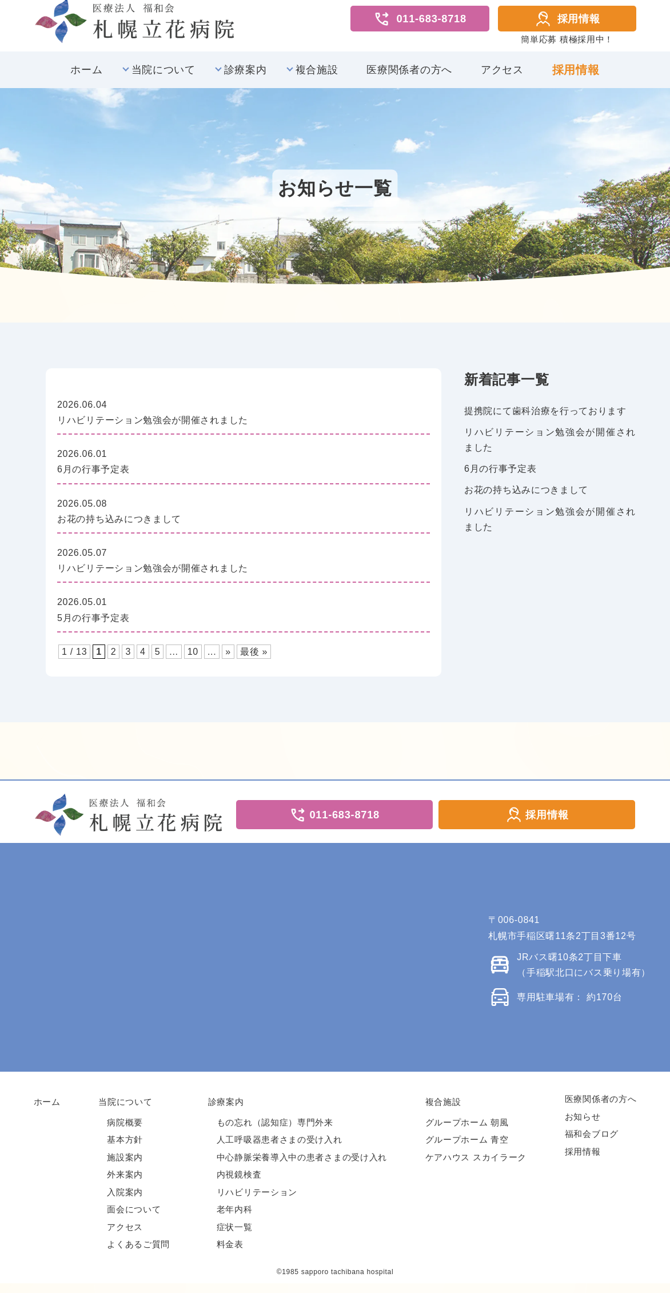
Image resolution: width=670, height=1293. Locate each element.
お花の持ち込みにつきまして (526, 497)
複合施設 (317, 76)
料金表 (230, 1254)
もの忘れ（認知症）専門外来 (275, 1131)
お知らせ (583, 1126)
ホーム (86, 76)
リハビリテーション (257, 1201)
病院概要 (125, 1131)
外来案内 (125, 1184)
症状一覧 (235, 1236)
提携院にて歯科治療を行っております (545, 418)
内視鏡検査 (239, 1184)
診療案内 (245, 76)
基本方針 (125, 1149)
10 (193, 658)
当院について (163, 76)
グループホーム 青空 (467, 1149)
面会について (134, 1219)
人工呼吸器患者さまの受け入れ (279, 1149)
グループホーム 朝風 (467, 1131)
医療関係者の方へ (409, 76)
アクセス (502, 76)
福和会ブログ (592, 1143)
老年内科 (235, 1219)
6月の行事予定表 (500, 475)
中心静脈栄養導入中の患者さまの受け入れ (302, 1166)
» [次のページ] (228, 658)
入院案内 (125, 1201)
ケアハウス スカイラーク (476, 1166)
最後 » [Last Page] (254, 658)
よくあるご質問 (138, 1254)
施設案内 (125, 1166)
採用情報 (567, 22)
